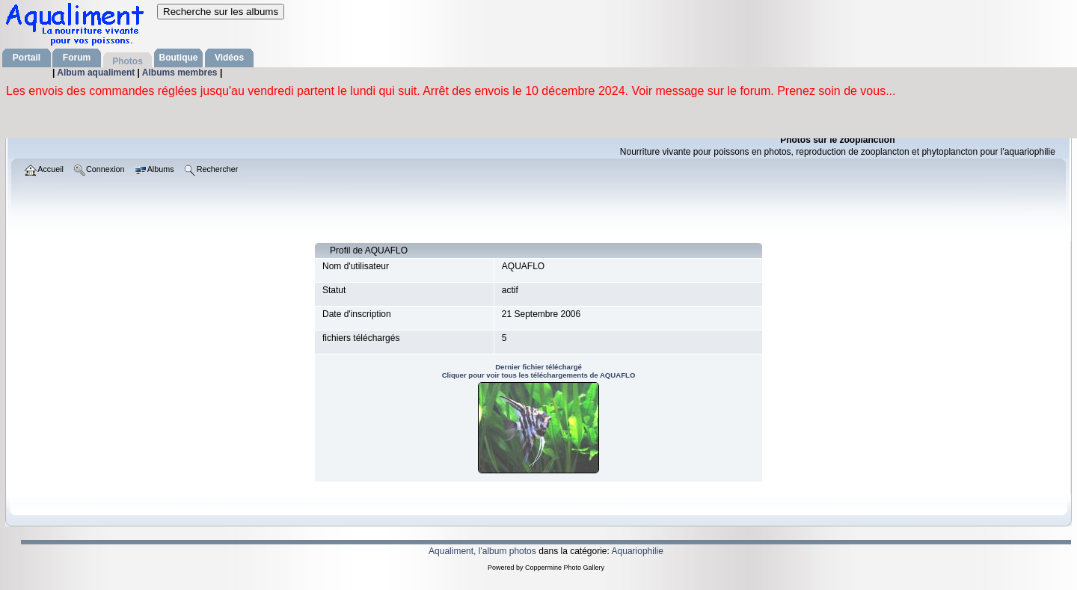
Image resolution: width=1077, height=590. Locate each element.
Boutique (178, 57)
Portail (26, 57)
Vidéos (229, 57)
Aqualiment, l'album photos (482, 551)
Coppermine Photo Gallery (564, 567)
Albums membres (181, 72)
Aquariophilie (637, 551)
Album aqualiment (97, 72)
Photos (127, 61)
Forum (76, 57)
